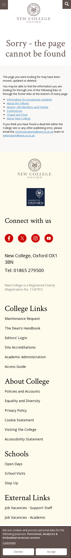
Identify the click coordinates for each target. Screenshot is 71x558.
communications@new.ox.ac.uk (34, 131)
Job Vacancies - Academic (25, 517)
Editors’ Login (16, 338)
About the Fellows (18, 103)
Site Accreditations (20, 347)
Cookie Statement (19, 420)
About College (27, 381)
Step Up (11, 483)
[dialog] (35, 542)
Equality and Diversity (22, 400)
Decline (18, 551)
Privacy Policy (16, 410)
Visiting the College (20, 429)
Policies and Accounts (22, 391)
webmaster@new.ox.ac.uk (19, 135)
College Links (26, 308)
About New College (18, 118)
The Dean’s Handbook (22, 328)
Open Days (13, 464)
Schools (17, 454)
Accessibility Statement (24, 439)
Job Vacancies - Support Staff (28, 507)
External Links (27, 498)
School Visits (15, 473)
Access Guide (15, 366)
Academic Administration (25, 357)
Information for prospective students (29, 99)
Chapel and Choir (17, 114)
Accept (51, 551)
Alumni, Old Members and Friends (27, 107)
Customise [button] (9, 543)
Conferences (14, 111)
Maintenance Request (22, 318)
